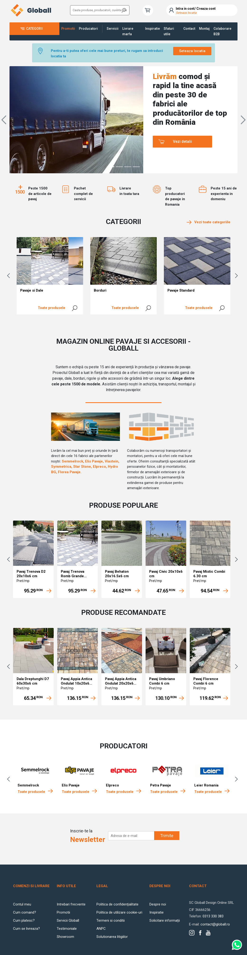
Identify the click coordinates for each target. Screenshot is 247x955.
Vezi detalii (182, 141)
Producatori (88, 28)
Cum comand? (24, 912)
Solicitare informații (164, 920)
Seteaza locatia (192, 51)
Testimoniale (67, 928)
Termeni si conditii (110, 920)
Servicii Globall (68, 920)
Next (237, 275)
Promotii (68, 28)
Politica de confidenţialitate (117, 904)
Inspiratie (152, 28)
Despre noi (157, 904)
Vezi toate (208, 222)
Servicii (113, 28)
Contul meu (22, 904)
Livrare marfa (127, 31)
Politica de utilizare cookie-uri (119, 912)
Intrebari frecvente (71, 904)
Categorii (34, 28)
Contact (189, 28)
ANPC (101, 928)
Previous (9, 275)
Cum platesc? (24, 920)
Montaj (204, 28)
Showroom (65, 937)
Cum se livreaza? (26, 928)
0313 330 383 (213, 916)
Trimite (166, 835)
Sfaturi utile (169, 31)
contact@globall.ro (215, 924)
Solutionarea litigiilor (112, 937)
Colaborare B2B (222, 31)
